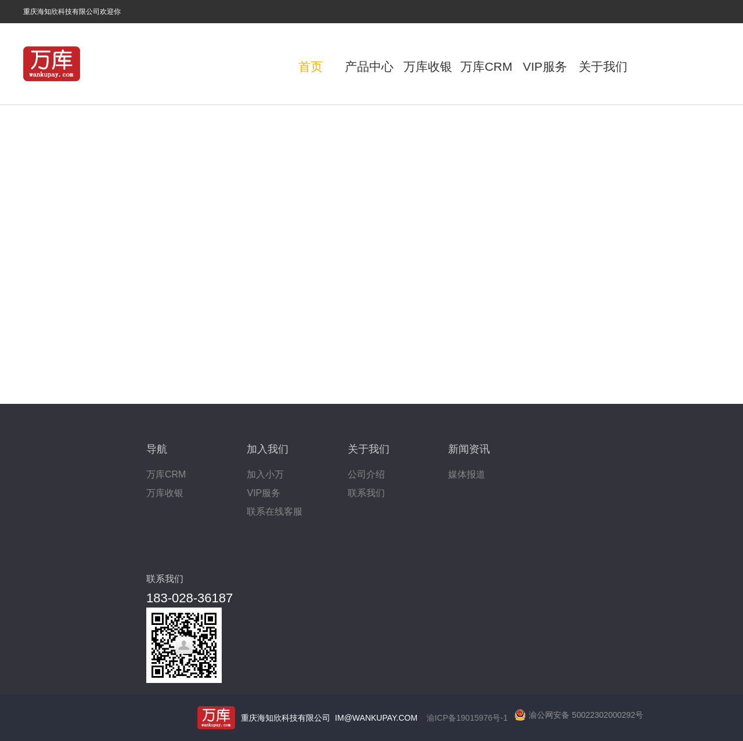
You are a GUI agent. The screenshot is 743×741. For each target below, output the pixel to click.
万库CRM (486, 66)
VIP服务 (545, 66)
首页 (310, 66)
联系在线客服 (274, 511)
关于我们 (603, 66)
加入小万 (265, 474)
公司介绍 (366, 474)
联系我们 (366, 493)
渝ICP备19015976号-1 (467, 717)
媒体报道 (466, 474)
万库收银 (427, 66)
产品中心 (369, 66)
